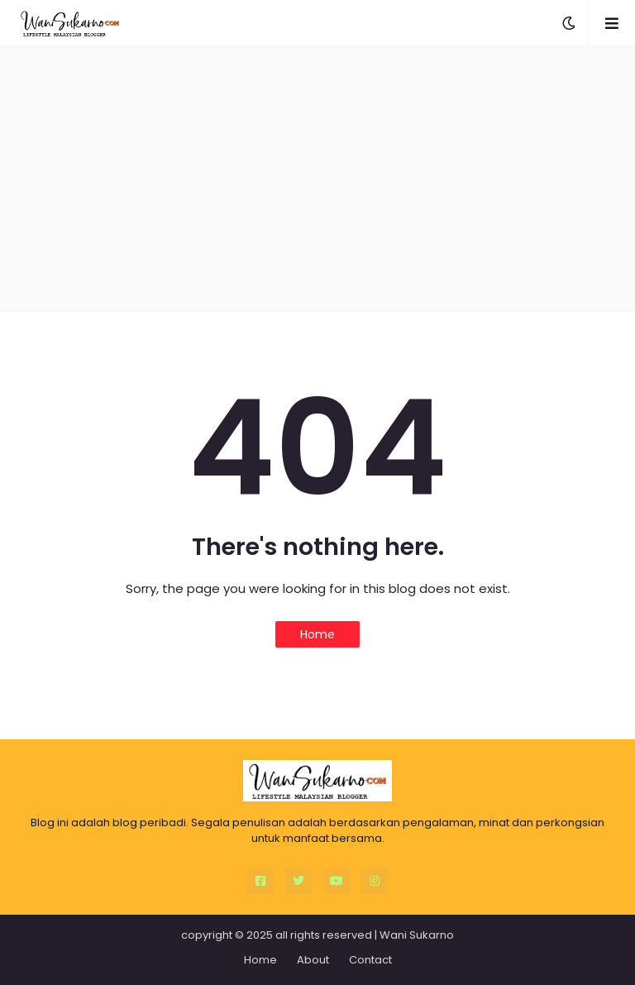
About (313, 960)
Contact (370, 960)
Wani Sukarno (417, 935)
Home (317, 634)
